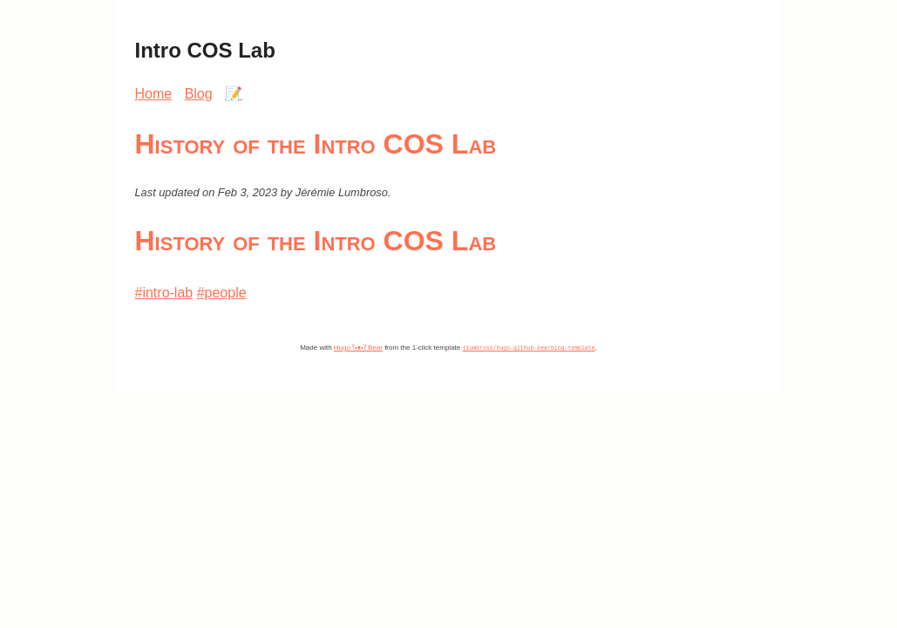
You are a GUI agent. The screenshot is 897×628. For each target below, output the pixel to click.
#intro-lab (164, 292)
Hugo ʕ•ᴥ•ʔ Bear (358, 348)
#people (222, 292)
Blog (199, 93)
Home (154, 93)
